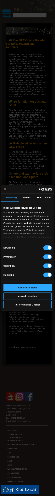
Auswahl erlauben (27, 296)
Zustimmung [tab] (10, 197)
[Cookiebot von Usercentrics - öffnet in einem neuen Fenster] (39, 189)
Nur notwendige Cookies (27, 304)
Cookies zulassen (27, 287)
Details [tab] (27, 197)
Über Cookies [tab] (44, 197)
